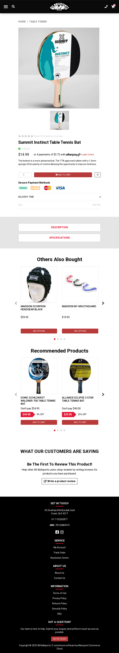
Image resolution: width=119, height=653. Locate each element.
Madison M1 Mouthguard (79, 306)
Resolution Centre (59, 558)
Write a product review (59, 481)
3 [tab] (61, 339)
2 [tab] (58, 339)
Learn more (87, 154)
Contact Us (59, 578)
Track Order (59, 552)
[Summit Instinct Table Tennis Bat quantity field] (25, 174)
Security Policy (59, 608)
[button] (98, 174)
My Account (60, 547)
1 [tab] (54, 339)
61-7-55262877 (59, 519)
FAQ (59, 614)
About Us (59, 573)
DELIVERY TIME (59, 197)
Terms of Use (59, 593)
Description (59, 227)
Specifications (59, 237)
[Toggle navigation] (6, 6)
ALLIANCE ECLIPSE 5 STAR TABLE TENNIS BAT (77, 399)
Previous (16, 303)
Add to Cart (63, 175)
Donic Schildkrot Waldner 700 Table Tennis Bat (38, 400)
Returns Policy (59, 603)
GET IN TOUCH (59, 639)
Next (103, 303)
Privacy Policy (59, 598)
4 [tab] (64, 339)
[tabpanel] (39, 299)
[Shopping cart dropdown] (112, 6)
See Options (39, 331)
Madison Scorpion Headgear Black (33, 308)
